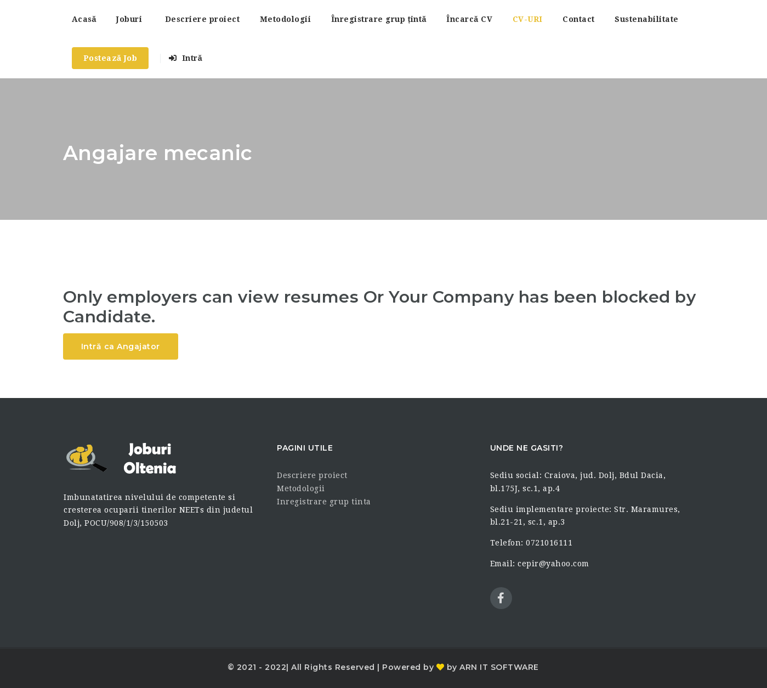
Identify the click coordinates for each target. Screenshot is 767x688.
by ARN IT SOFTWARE (491, 667)
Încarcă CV (469, 19)
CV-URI (528, 19)
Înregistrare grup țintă (379, 19)
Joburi (129, 19)
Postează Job (110, 58)
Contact (579, 19)
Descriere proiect (202, 19)
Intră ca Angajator (120, 346)
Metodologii (285, 19)
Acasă (84, 19)
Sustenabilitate (647, 19)
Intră (185, 58)
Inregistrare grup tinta (324, 501)
